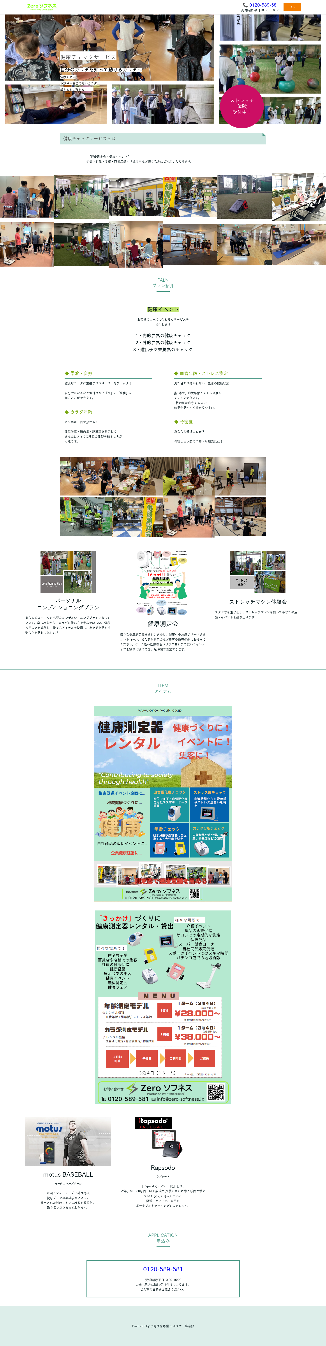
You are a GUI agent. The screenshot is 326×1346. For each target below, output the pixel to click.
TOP (292, 7)
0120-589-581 (264, 5)
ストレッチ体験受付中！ (242, 106)
